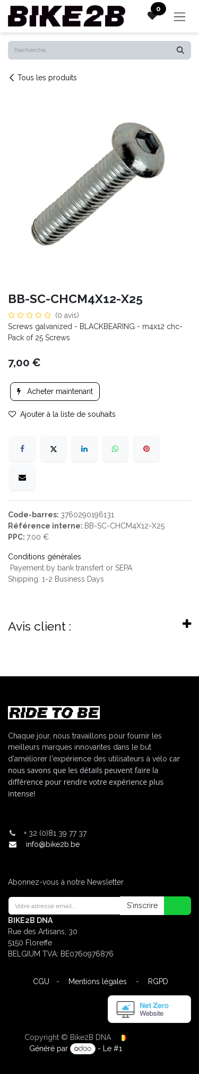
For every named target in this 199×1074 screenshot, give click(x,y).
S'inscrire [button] (142, 905)
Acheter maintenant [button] (55, 391)
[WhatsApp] (115, 449)
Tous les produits (42, 77)
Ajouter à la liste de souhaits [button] (62, 414)
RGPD (158, 981)
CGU (41, 981)
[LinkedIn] (84, 449)
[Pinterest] (146, 449)
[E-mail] (22, 477)
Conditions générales (44, 556)
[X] (53, 449)
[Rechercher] (180, 50)
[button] (171, 905)
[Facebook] (22, 449)
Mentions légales (97, 981)
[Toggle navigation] (179, 16)
